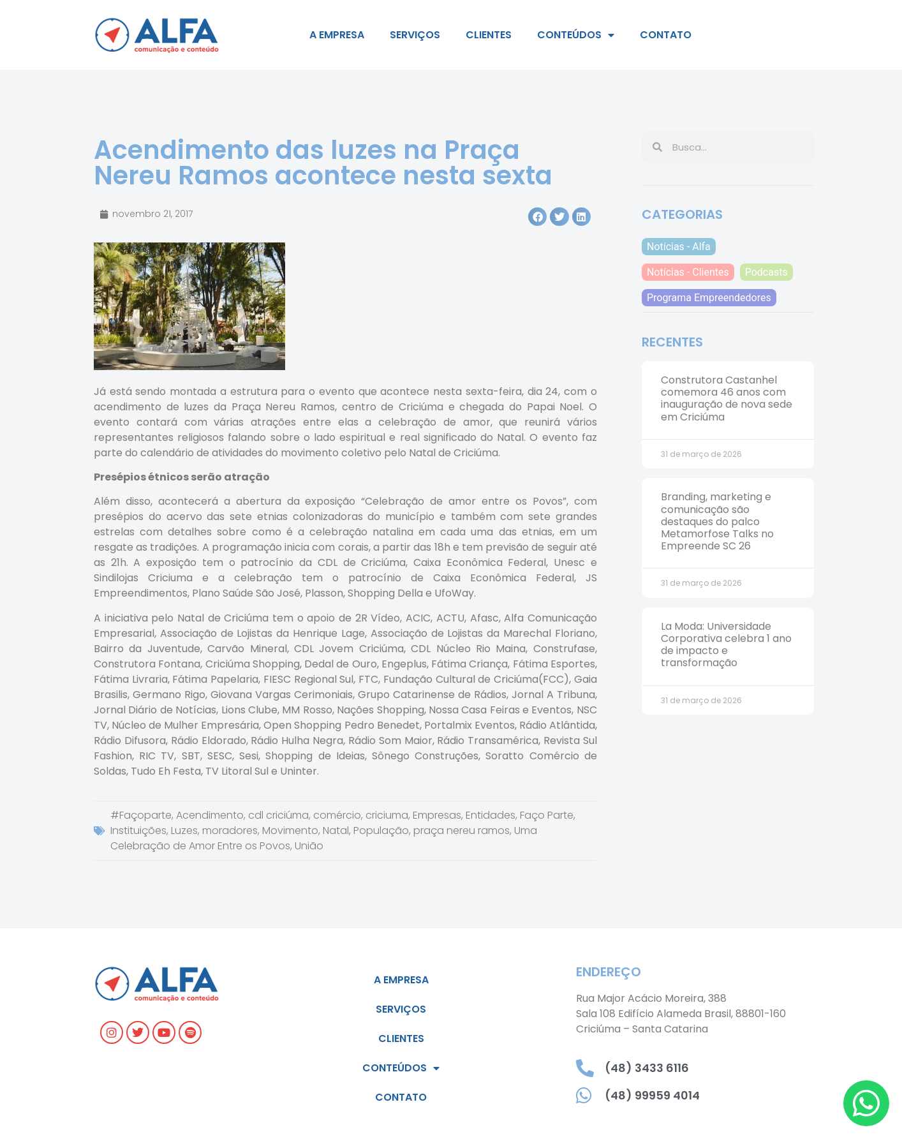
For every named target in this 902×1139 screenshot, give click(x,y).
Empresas (437, 815)
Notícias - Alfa (679, 247)
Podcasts (766, 272)
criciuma (387, 815)
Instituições (138, 830)
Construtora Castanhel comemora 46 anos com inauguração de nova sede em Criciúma (726, 398)
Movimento (290, 830)
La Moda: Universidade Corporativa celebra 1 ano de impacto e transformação (726, 645)
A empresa (336, 34)
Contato (665, 34)
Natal (336, 830)
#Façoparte (141, 815)
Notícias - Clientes (688, 272)
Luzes (184, 830)
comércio (337, 815)
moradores (230, 830)
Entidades (490, 815)
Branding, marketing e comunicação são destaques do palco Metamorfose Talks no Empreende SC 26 (717, 521)
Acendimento (210, 815)
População (381, 830)
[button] (537, 216)
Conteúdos (575, 35)
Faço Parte (546, 815)
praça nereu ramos (461, 830)
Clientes (489, 34)
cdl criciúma (278, 815)
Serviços (415, 34)
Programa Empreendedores (709, 298)
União (309, 845)
